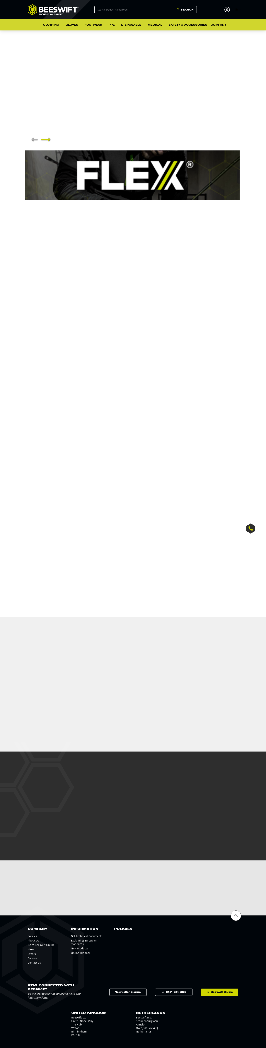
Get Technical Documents (87, 936)
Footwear (93, 24)
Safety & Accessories (187, 24)
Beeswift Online (222, 992)
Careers (32, 958)
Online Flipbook (80, 953)
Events (32, 954)
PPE (112, 24)
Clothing (51, 24)
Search (187, 9)
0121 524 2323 (176, 992)
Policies (32, 936)
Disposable (131, 24)
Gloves (72, 24)
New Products (79, 948)
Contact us (34, 962)
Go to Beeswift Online (41, 945)
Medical (155, 24)
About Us (33, 940)
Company (218, 24)
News (31, 949)
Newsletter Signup (128, 992)
